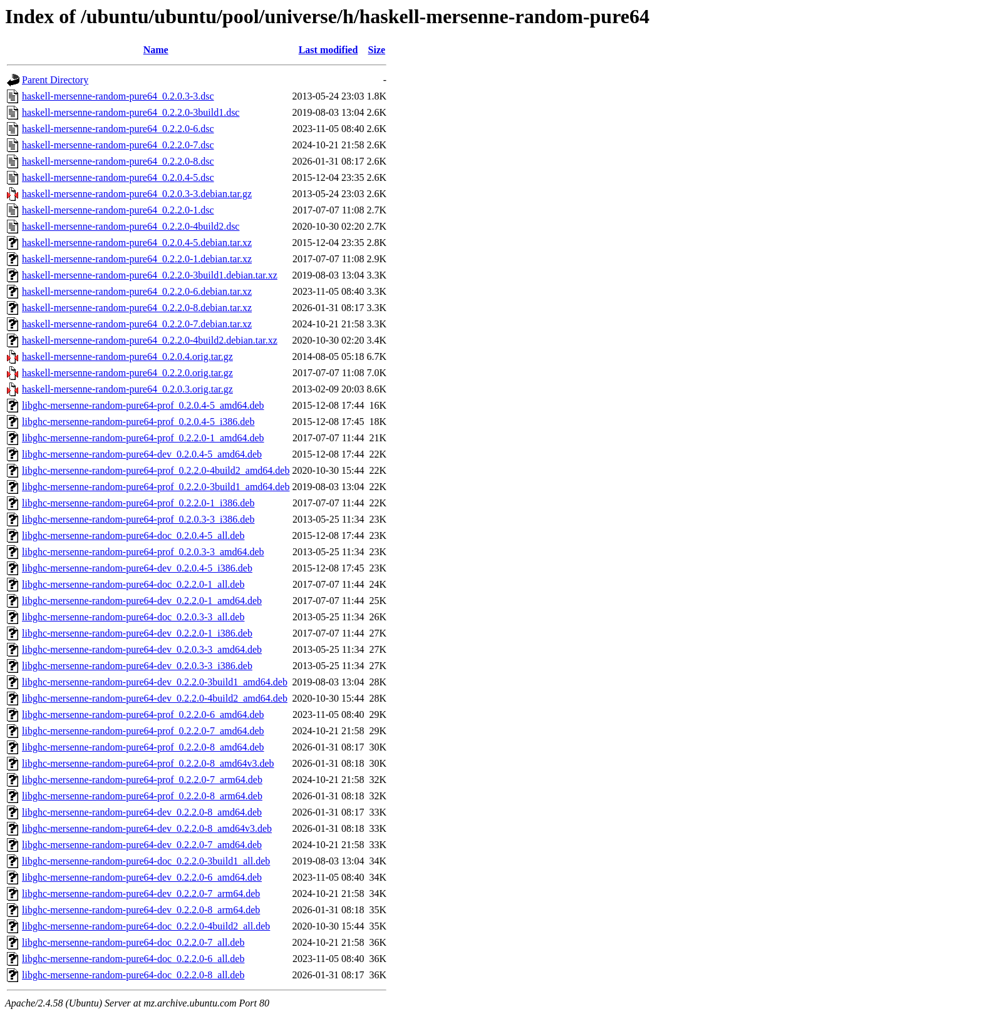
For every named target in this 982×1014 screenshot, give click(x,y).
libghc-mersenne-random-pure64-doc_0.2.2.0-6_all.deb (133, 958)
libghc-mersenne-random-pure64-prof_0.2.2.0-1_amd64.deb (143, 438)
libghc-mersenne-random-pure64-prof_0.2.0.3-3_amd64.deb (143, 551)
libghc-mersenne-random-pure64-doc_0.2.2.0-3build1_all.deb (146, 861)
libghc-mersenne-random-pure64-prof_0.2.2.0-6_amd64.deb (143, 714)
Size (377, 49)
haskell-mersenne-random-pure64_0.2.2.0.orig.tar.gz (127, 372)
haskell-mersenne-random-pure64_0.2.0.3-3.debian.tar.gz (137, 193)
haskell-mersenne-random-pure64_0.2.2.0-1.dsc (118, 210)
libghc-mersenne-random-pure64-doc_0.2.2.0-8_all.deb (133, 975)
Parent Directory (55, 79)
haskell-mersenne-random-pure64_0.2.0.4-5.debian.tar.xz (137, 242)
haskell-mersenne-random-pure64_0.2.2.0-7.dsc (118, 145)
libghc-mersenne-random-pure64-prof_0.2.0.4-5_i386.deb (138, 421)
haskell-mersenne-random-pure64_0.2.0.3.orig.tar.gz (127, 389)
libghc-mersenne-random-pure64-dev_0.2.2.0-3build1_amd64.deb (154, 682)
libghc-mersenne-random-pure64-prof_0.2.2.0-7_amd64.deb (143, 730)
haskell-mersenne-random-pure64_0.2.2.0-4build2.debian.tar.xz (149, 340)
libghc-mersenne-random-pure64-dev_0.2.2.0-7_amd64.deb (142, 844)
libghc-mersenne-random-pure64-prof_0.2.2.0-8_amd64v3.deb (148, 763)
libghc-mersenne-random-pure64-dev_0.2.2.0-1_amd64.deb (142, 600)
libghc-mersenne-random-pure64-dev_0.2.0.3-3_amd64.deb (142, 649)
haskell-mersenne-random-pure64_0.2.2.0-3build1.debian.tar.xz (149, 275)
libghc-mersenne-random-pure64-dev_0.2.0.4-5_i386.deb (137, 568)
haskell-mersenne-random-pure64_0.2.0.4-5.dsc (118, 177)
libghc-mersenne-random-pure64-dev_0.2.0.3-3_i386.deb (137, 665)
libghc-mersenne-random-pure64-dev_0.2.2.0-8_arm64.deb (141, 909)
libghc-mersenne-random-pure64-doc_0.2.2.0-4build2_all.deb (146, 926)
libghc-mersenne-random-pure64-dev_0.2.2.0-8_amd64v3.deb (147, 828)
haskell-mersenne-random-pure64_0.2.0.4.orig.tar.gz (127, 356)
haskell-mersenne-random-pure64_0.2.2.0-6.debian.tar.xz (137, 291)
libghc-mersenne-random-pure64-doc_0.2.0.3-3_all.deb (133, 617)
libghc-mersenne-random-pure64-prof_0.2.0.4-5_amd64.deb (143, 405)
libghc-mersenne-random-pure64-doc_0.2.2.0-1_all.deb (133, 584)
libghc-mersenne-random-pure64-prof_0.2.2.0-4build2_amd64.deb (155, 470)
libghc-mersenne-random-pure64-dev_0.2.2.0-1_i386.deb (137, 633)
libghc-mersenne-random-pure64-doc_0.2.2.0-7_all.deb (133, 942)
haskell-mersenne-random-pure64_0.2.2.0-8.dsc (118, 161)
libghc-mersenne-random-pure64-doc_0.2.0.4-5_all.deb (133, 535)
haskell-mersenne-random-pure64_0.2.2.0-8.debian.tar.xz (137, 307)
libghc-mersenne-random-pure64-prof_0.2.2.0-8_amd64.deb (143, 747)
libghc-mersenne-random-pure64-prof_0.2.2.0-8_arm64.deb (142, 796)
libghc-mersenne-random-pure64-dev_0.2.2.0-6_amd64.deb (142, 877)
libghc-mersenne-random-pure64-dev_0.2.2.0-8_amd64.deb (142, 812)
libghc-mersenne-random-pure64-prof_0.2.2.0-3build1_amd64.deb (155, 486)
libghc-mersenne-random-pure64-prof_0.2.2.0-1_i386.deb (138, 503)
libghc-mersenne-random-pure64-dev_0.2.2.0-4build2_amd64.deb (154, 698)
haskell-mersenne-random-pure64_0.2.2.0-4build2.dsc (130, 226)
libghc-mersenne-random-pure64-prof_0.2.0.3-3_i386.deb (138, 519)
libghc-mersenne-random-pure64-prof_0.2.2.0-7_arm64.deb (142, 779)
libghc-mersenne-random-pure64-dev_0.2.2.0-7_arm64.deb (141, 893)
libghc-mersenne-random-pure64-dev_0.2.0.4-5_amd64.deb (142, 454)
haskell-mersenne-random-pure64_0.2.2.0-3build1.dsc (130, 112)
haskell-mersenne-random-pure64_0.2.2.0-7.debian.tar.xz (137, 324)
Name (155, 49)
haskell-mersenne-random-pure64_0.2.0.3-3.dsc (118, 96)
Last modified (328, 49)
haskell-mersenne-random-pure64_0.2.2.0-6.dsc (118, 128)
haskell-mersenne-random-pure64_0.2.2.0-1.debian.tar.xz (137, 258)
